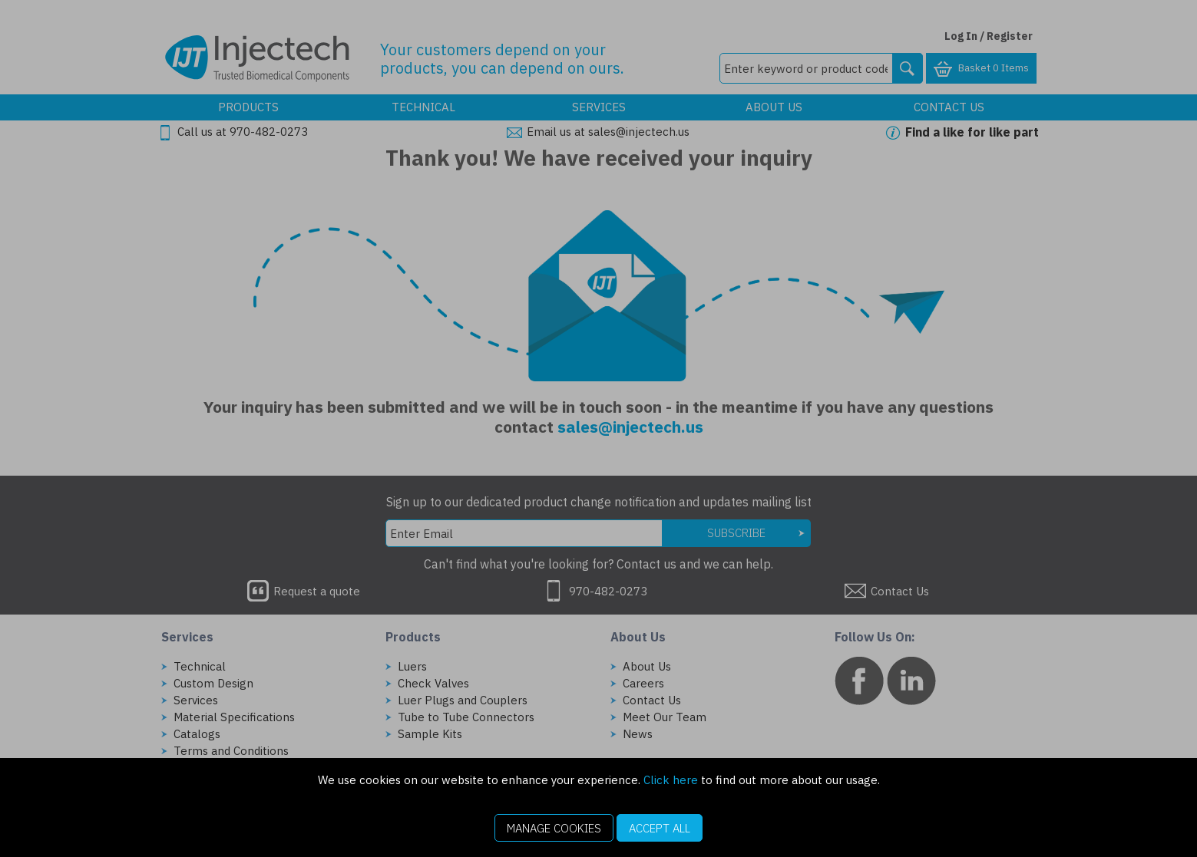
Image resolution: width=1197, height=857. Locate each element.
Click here (670, 780)
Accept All (659, 828)
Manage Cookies (554, 828)
